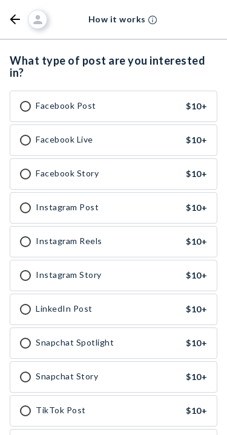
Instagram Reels (69, 241)
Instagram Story (69, 275)
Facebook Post (66, 106)
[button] (15, 19)
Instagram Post (67, 207)
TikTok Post (61, 410)
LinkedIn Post (64, 309)
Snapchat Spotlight (75, 342)
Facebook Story (67, 173)
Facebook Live (64, 139)
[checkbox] (25, 106)
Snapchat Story (67, 376)
